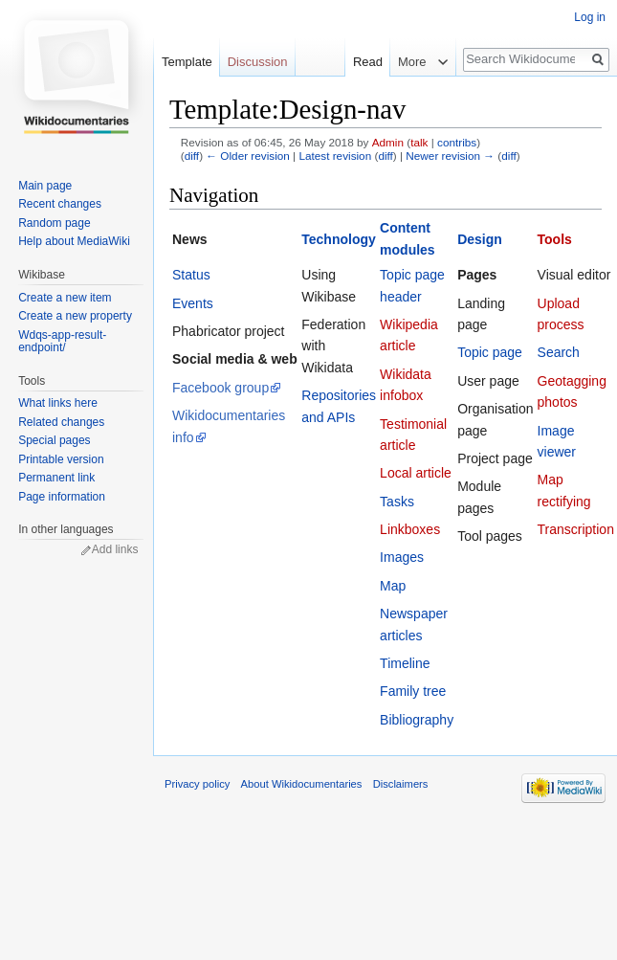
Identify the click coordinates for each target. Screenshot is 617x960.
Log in (590, 17)
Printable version (60, 459)
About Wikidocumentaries (302, 784)
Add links (115, 549)
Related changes (61, 422)
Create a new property (75, 316)
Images (402, 557)
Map (393, 585)
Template (187, 62)
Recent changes (59, 204)
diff (192, 155)
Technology (338, 239)
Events (192, 303)
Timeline (405, 663)
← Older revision (248, 155)
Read (357, 62)
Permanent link (56, 477)
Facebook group (220, 387)
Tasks (397, 501)
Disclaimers (401, 784)
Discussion (258, 62)
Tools (555, 239)
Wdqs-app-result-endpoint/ (62, 341)
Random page (54, 223)
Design (479, 239)
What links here (58, 403)
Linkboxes (410, 529)
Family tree (413, 691)
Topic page (489, 352)
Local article (416, 472)
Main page (45, 185)
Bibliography (416, 719)
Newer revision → (450, 155)
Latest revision (334, 155)
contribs (456, 142)
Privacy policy (197, 784)
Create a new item (64, 297)
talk (419, 142)
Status (191, 274)
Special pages (54, 440)
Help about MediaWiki (74, 241)
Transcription (576, 529)
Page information (61, 496)
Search (559, 352)
